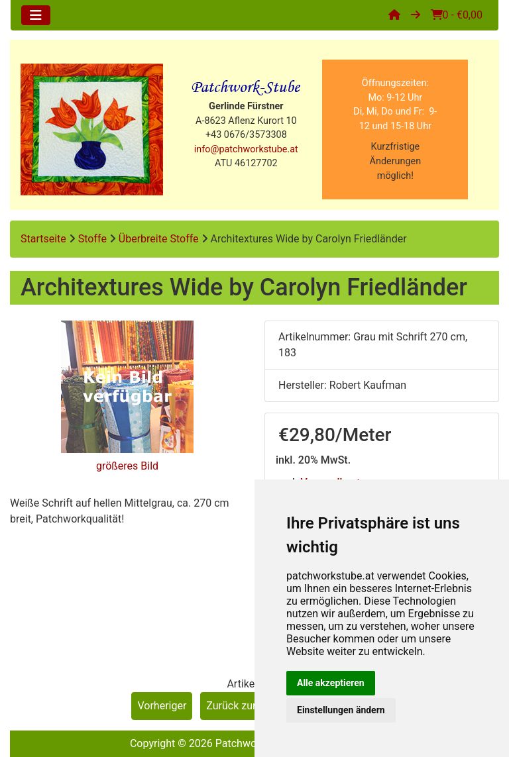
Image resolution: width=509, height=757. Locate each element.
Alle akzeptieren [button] (331, 683)
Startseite (43, 238)
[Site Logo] (92, 129)
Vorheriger (161, 705)
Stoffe (92, 238)
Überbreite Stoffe (159, 238)
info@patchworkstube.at (246, 149)
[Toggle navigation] (35, 15)
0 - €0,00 (456, 15)
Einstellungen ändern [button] (341, 710)
